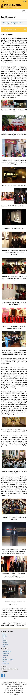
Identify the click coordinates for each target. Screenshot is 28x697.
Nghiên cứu (5, 642)
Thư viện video (6, 653)
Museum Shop (6, 664)
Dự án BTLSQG (5, 644)
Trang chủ (3, 22)
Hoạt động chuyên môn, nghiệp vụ (16, 22)
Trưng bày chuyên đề (14, 23)
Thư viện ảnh (5, 655)
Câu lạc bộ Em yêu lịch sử (8, 659)
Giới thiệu (8, 22)
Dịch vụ (4, 657)
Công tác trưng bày (6, 23)
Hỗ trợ (4, 646)
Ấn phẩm (4, 662)
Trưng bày (5, 640)
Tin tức (4, 638)
